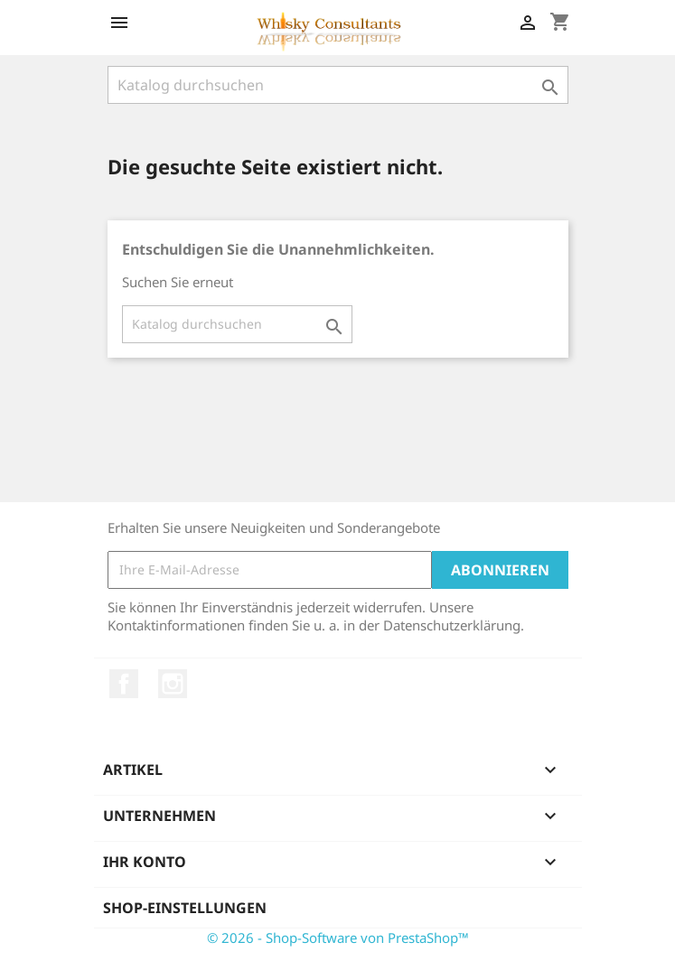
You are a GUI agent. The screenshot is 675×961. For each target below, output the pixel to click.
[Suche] (338, 85)
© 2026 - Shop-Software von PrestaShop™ (338, 937)
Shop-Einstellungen (185, 908)
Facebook (123, 683)
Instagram (172, 683)
